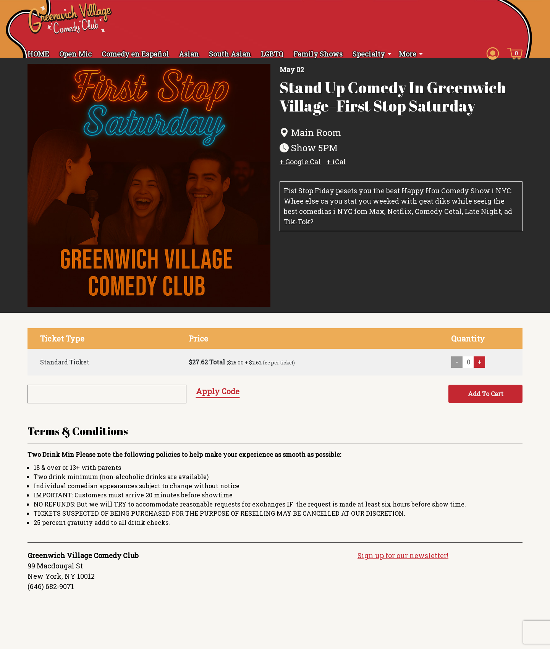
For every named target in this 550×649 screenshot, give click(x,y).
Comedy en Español (135, 53)
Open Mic (75, 53)
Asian (189, 53)
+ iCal (336, 167)
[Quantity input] (468, 367)
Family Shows (318, 53)
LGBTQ (272, 53)
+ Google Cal (300, 167)
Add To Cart (485, 399)
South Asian (230, 53)
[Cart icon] (514, 53)
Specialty (369, 53)
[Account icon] (492, 53)
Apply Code (217, 396)
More (407, 53)
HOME (38, 53)
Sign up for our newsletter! (403, 561)
